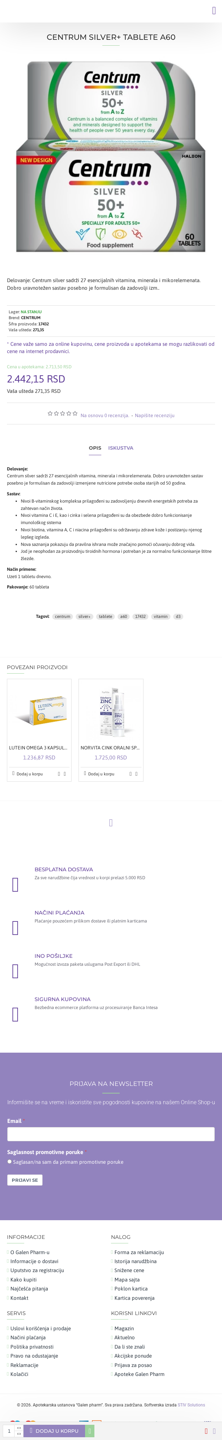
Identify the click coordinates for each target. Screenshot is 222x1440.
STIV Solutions (191, 1405)
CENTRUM (30, 317)
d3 (178, 616)
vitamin (161, 616)
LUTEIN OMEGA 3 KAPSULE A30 (39, 747)
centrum (62, 616)
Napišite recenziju (155, 415)
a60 (123, 616)
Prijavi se (25, 1180)
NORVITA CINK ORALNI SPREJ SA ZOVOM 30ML (111, 747)
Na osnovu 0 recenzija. (105, 415)
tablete (105, 616)
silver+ (84, 616)
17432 (140, 616)
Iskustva (120, 448)
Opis (95, 448)
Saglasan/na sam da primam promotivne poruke (68, 1162)
